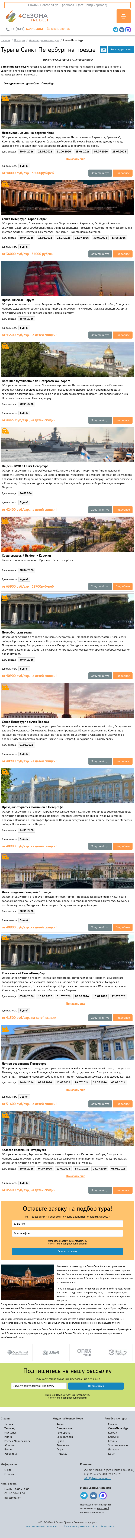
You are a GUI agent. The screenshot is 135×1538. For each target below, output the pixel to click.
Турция (8, 1424)
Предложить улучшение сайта (80, 1526)
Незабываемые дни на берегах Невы (28, 133)
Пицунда (62, 1453)
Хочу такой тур (100, 173)
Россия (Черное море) (17, 1441)
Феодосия (63, 1445)
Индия (8, 1436)
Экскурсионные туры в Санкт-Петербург (29, 83)
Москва (112, 1424)
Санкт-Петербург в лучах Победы (25, 722)
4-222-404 (26, 29)
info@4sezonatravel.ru (97, 1478)
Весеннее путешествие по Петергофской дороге (36, 381)
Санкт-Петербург (118, 1428)
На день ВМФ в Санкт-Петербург (25, 466)
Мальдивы (10, 1432)
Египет (8, 1449)
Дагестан (113, 1449)
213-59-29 (114, 1474)
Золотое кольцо (118, 1445)
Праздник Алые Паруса (18, 300)
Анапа (60, 1424)
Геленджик (63, 1432)
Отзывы (9, 1474)
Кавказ (112, 1432)
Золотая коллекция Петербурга (24, 1150)
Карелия (113, 1436)
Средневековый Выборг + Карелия (26, 556)
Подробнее (122, 173)
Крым (111, 1453)
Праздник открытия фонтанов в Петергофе (32, 807)
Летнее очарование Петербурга (24, 1064)
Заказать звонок (58, 28)
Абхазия (9, 1445)
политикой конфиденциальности (68, 1243)
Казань (112, 1441)
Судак (60, 1441)
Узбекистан (11, 1453)
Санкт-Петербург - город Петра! (24, 219)
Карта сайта (107, 1526)
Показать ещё (75, 159)
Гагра (60, 1449)
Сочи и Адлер (65, 1436)
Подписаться (96, 1386)
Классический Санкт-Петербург (24, 973)
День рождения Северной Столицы (26, 892)
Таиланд (9, 1428)
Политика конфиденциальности (42, 1526)
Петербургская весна (17, 632)
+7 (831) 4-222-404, (96, 1474)
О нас (7, 1470)
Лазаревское (64, 1428)
